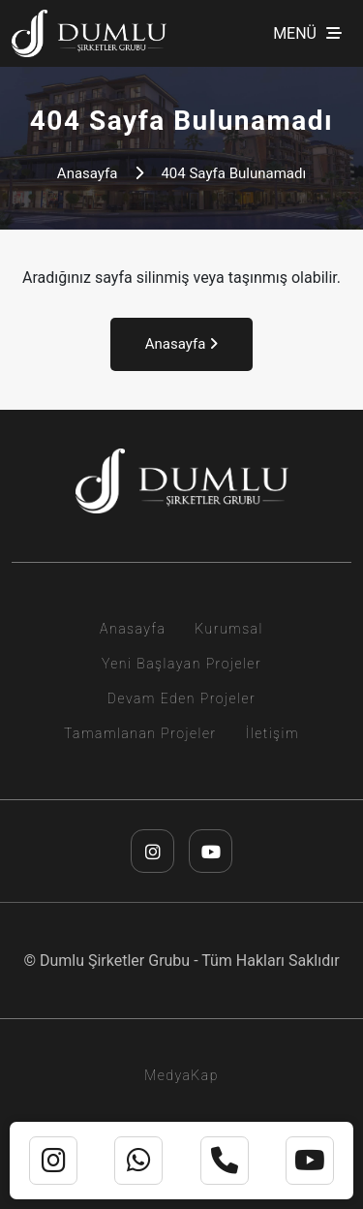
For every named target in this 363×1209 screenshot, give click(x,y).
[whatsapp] (138, 1160)
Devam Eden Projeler (181, 698)
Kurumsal (229, 628)
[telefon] (224, 1160)
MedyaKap (181, 1075)
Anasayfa (87, 173)
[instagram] (152, 851)
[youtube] (210, 851)
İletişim (272, 733)
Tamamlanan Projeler (140, 733)
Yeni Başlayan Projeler (181, 663)
